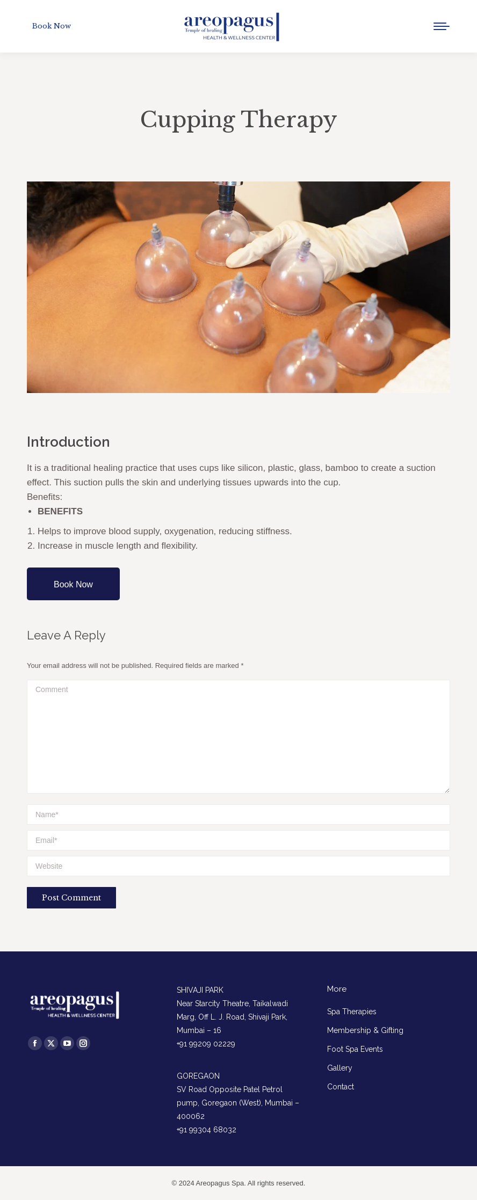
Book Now (73, 584)
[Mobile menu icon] (441, 26)
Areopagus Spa (220, 1183)
